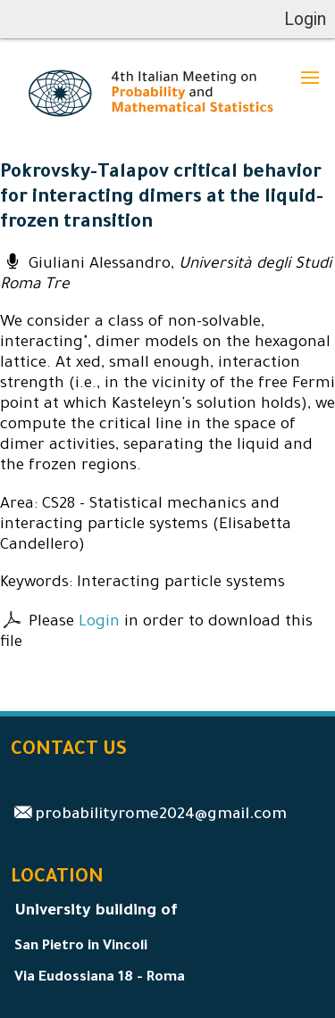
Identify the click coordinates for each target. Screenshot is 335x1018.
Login (99, 623)
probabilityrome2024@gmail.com (161, 815)
